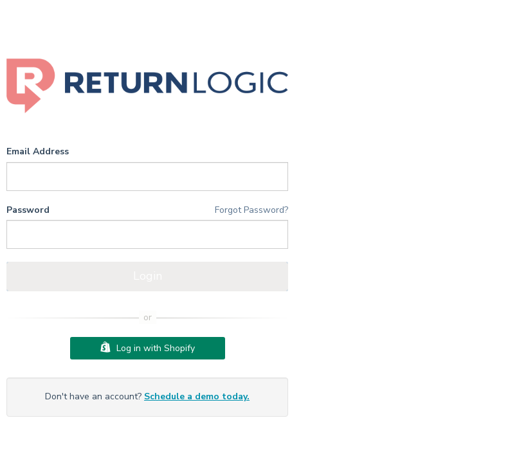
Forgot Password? (251, 210)
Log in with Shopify (147, 347)
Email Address (37, 151)
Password (28, 210)
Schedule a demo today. (197, 396)
